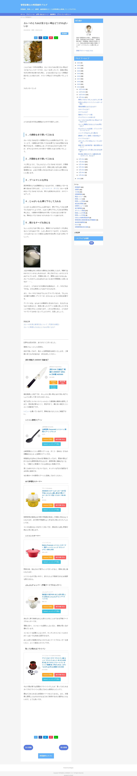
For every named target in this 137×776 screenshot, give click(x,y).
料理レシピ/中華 (80, 213)
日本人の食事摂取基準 (82, 217)
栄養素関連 (78, 194)
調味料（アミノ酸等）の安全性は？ (89, 135)
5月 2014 (82, 167)
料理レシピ (78, 199)
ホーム (23, 14)
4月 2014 (82, 170)
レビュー (27, 411)
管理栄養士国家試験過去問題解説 (85, 220)
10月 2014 (82, 94)
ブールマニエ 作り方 (50, 188)
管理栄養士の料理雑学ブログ (34, 5)
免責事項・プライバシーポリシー (60, 14)
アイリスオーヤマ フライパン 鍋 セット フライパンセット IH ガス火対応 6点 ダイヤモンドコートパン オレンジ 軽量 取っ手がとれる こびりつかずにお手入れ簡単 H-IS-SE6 (54, 662)
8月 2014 (82, 159)
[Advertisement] (46, 103)
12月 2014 (82, 89)
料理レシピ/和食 (80, 201)
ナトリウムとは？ (84, 138)
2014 (79, 87)
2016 (79, 81)
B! (45, 38)
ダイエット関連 (80, 210)
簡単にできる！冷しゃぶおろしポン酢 (90, 99)
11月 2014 (82, 92)
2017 (79, 79)
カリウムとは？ (83, 112)
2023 (79, 63)
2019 (79, 73)
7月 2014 (82, 162)
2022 (79, 65)
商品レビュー (79, 196)
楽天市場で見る (62, 382)
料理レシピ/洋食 (80, 215)
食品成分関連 (79, 203)
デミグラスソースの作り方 (86, 117)
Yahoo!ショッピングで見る (53, 387)
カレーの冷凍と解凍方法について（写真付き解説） (42, 324)
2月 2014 (82, 175)
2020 (79, 71)
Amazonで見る (53, 382)
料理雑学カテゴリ (46, 756)
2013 (79, 178)
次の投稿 (28, 747)
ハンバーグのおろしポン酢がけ (88, 133)
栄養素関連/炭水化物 (81, 227)
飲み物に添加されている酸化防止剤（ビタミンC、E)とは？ (89, 154)
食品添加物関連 (80, 222)
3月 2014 (82, 172)
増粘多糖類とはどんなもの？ (87, 106)
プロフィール (30, 14)
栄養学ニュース (80, 206)
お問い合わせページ (42, 14)
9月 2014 (82, 97)
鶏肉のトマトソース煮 (85, 114)
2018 (79, 76)
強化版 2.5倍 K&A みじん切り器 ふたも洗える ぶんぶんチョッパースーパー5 (54, 597)
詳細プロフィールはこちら (84, 50)
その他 (77, 192)
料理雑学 (64, 33)
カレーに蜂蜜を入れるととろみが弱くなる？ (39, 327)
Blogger (71, 767)
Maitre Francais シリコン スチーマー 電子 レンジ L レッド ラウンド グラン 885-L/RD (54, 547)
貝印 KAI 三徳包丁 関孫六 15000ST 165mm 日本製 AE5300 (57, 372)
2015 (79, 84)
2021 (79, 68)
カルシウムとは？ (84, 109)
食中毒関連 (78, 208)
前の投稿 (64, 747)
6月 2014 (82, 164)
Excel (77, 224)
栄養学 (77, 189)
